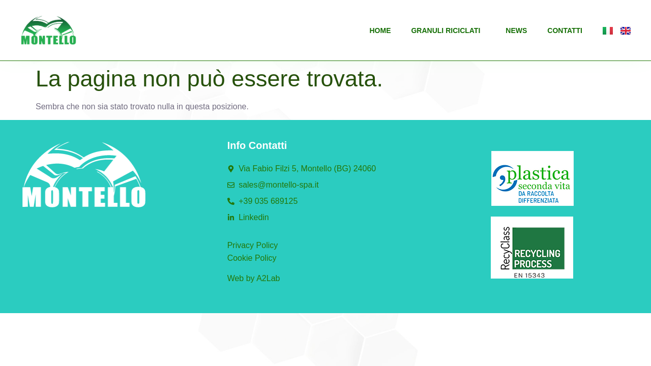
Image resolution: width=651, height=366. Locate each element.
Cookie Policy (252, 258)
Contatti (564, 30)
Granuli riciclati (448, 30)
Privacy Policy (252, 245)
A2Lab (268, 278)
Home (380, 30)
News (516, 30)
